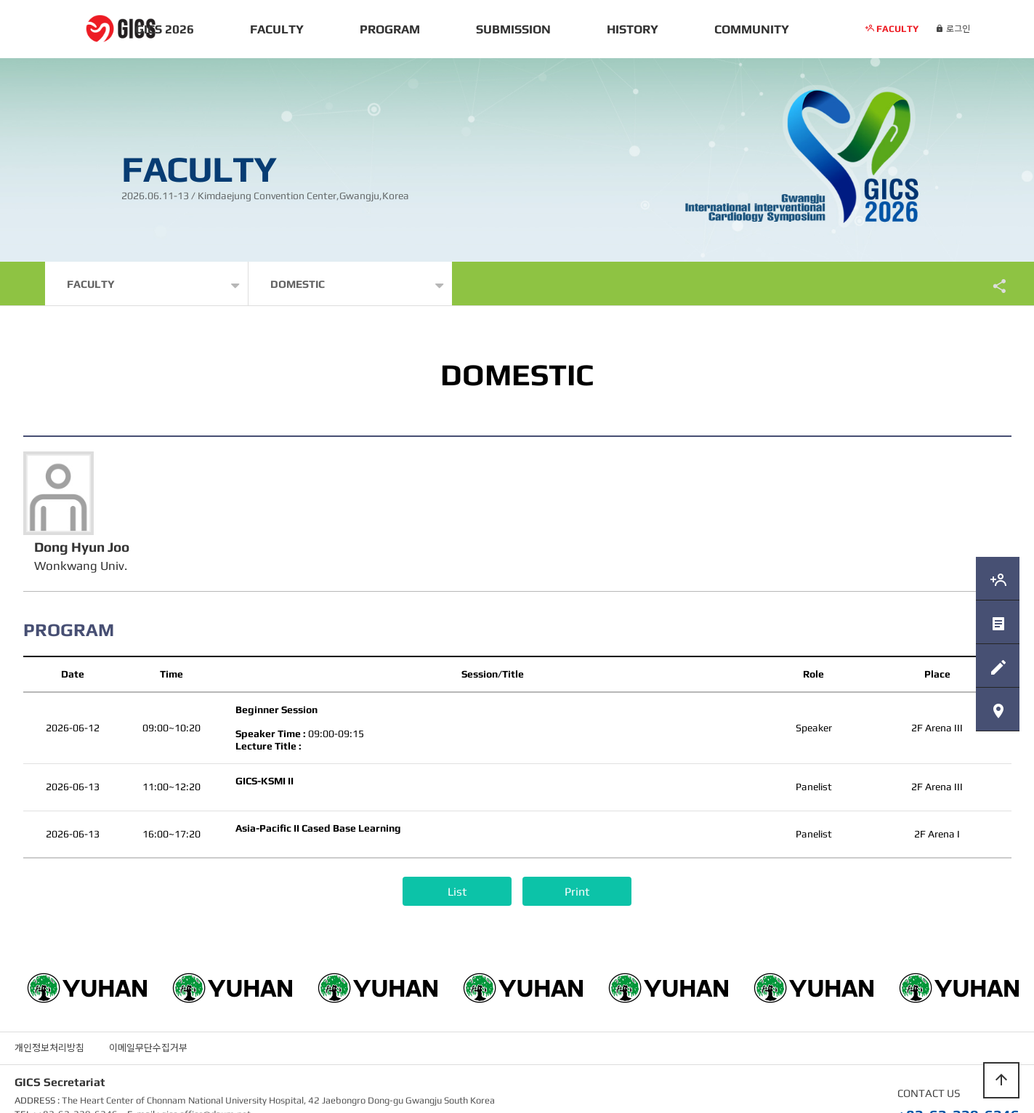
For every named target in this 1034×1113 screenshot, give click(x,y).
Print (577, 850)
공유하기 (992, 285)
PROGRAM (390, 29)
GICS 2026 (164, 29)
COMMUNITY (751, 29)
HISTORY (632, 29)
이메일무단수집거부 (148, 1006)
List (457, 850)
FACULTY (277, 29)
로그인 (952, 29)
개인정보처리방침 (49, 1006)
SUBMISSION (513, 29)
